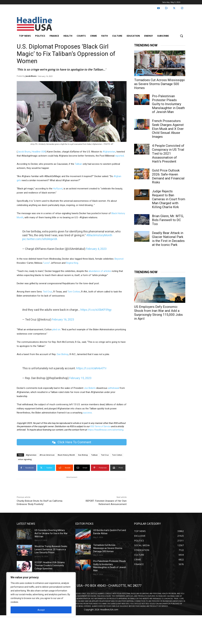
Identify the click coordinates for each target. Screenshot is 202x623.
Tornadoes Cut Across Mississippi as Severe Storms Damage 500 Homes (159, 84)
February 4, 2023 (96, 248)
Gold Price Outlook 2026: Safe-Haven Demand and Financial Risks (168, 176)
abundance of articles (100, 271)
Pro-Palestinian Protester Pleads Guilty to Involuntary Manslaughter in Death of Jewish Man (168, 104)
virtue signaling (25, 459)
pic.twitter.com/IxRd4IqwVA (39, 239)
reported (119, 155)
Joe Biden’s (90, 388)
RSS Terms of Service (100, 426)
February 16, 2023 (63, 319)
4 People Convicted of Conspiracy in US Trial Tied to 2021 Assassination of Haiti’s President (168, 153)
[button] (181, 36)
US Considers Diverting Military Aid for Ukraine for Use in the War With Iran (51, 533)
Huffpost (57, 188)
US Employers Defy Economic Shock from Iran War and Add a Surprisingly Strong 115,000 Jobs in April (158, 312)
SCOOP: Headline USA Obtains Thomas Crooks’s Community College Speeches (50, 565)
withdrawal (113, 388)
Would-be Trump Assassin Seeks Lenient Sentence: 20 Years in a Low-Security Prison (51, 549)
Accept (41, 610)
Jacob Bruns (31, 76)
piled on (56, 329)
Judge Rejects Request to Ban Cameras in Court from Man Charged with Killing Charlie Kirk (168, 199)
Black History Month (66, 455)
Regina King (72, 262)
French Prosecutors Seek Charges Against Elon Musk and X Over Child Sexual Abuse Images (168, 129)
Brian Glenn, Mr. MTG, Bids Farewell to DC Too (168, 220)
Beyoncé (119, 258)
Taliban (78, 164)
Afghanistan (109, 151)
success (87, 412)
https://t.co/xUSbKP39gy (96, 309)
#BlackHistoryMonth (99, 235)
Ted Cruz (47, 291)
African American (47, 455)
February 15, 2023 (80, 378)
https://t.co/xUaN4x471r (91, 368)
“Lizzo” (46, 262)
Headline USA (39, 151)
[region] (41, 594)
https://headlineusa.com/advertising (105, 429)
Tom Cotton (73, 291)
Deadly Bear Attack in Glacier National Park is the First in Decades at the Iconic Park (168, 239)
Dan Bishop (62, 354)
